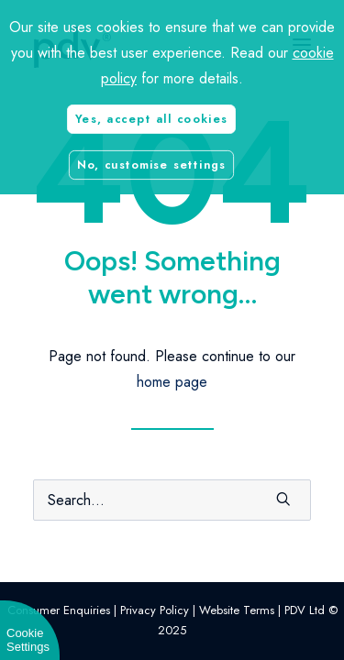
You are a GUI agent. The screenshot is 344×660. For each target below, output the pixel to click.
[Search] (172, 500)
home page (172, 381)
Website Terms (236, 610)
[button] (283, 499)
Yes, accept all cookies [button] (150, 118)
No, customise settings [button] (152, 164)
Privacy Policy (154, 610)
